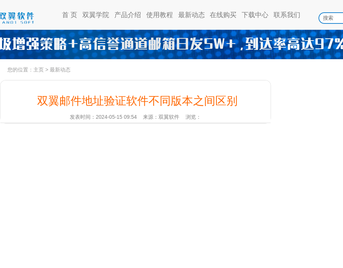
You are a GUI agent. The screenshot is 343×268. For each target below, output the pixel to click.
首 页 (69, 15)
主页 (38, 70)
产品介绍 (127, 15)
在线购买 (223, 15)
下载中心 (255, 15)
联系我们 (287, 15)
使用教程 (159, 15)
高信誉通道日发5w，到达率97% (171, 45)
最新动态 (191, 15)
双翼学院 (95, 15)
